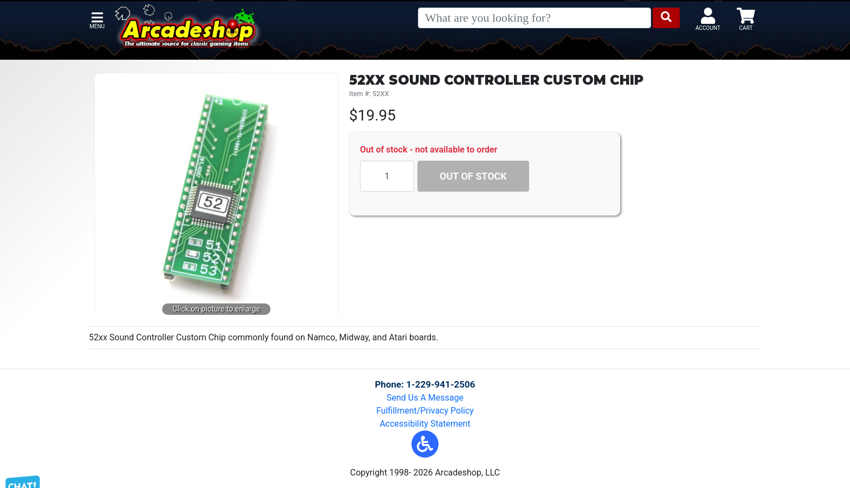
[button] (425, 444)
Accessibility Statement (424, 424)
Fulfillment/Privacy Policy (425, 410)
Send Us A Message (425, 397)
